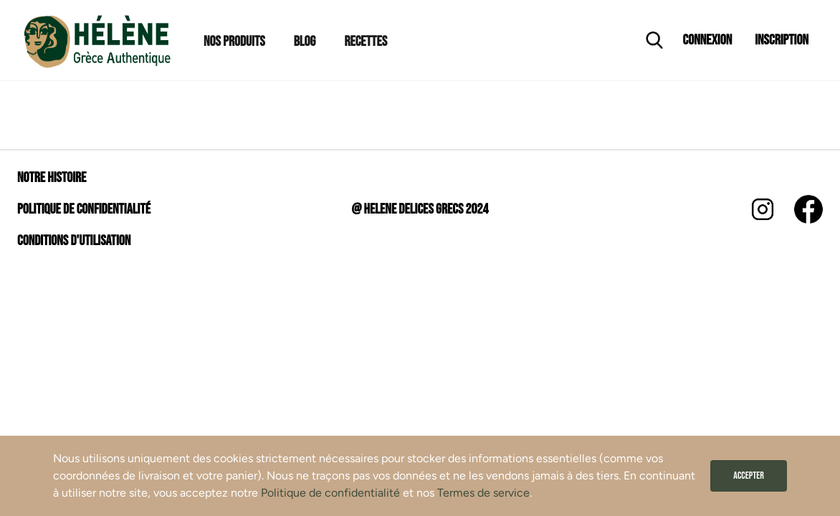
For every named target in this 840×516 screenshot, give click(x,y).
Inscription (781, 40)
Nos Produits (234, 41)
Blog (305, 41)
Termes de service (483, 493)
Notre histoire (51, 177)
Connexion (707, 40)
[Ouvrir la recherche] (654, 40)
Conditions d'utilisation (73, 240)
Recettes (365, 41)
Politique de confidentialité (330, 493)
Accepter (748, 475)
